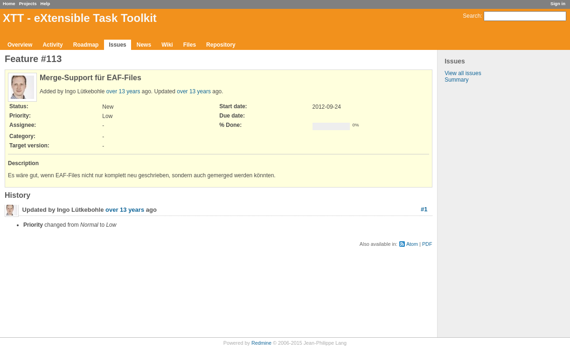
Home (9, 3)
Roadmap (86, 45)
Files (189, 45)
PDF (427, 244)
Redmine (261, 343)
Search (471, 16)
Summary (456, 80)
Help (45, 3)
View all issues (463, 73)
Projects (28, 3)
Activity (52, 45)
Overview (19, 45)
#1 (424, 209)
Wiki (167, 45)
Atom (412, 244)
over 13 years (123, 91)
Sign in (557, 3)
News (144, 45)
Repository (221, 45)
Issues (117, 45)
